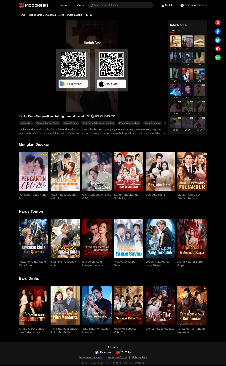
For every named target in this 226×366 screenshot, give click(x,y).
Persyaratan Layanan (90, 357)
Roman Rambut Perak (48, 123)
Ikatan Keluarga (152, 123)
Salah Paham (70, 123)
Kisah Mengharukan (129, 123)
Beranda (65, 5)
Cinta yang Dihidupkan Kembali (98, 123)
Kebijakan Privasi (117, 357)
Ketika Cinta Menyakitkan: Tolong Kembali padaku (55, 15)
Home (22, 15)
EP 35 (89, 15)
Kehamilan (26, 123)
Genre (80, 5)
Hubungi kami (140, 357)
